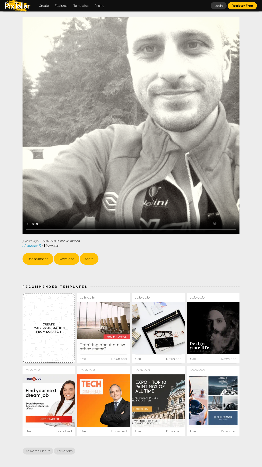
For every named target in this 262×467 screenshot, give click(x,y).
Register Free (242, 6)
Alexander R (32, 246)
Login (219, 6)
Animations (64, 451)
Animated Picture (38, 451)
